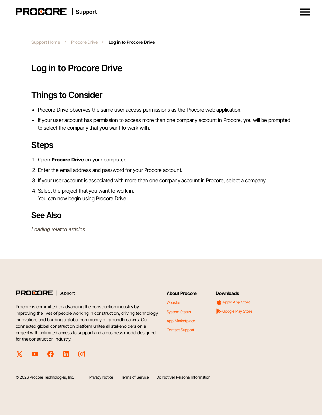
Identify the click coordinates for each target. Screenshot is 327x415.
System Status (179, 311)
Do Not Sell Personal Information (183, 377)
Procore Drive (84, 42)
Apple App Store (233, 302)
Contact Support (180, 329)
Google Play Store (234, 311)
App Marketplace (181, 320)
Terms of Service (135, 377)
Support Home (45, 42)
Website (173, 302)
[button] (305, 12)
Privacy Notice (101, 377)
